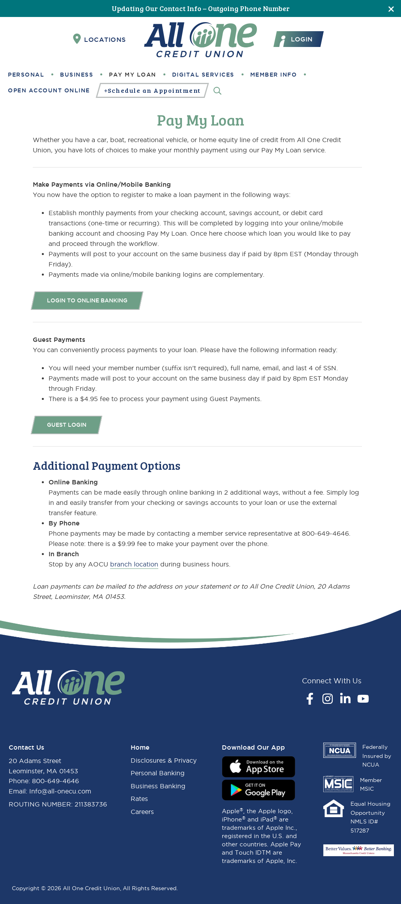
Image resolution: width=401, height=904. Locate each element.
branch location (134, 564)
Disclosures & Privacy (164, 760)
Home (140, 747)
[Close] (391, 8)
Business (76, 74)
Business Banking (158, 786)
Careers (142, 811)
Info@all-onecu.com (60, 791)
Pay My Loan (132, 74)
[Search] (217, 90)
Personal (26, 74)
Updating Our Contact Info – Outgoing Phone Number (201, 8)
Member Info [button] (273, 74)
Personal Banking (158, 772)
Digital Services (203, 74)
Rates (139, 798)
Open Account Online (49, 90)
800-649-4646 (55, 780)
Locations (99, 39)
